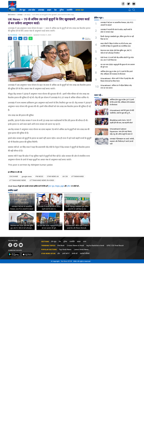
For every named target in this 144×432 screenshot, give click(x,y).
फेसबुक (57, 186)
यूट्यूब (62, 186)
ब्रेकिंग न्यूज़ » (99, 18)
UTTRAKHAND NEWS (17, 180)
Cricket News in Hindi (75, 245)
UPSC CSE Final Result (115, 245)
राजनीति (69, 10)
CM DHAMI (13, 176)
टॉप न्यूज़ (22, 10)
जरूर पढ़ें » (98, 95)
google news (27, 176)
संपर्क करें (75, 253)
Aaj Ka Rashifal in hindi (95, 245)
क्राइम (49, 10)
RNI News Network (25, 35)
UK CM (65, 176)
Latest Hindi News (81, 249)
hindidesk (14, 35)
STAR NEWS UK (53, 176)
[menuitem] (22, 10)
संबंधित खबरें (12, 190)
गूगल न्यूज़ (51, 186)
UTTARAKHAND (77, 176)
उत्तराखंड (40, 10)
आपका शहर (79, 10)
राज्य (84, 241)
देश (55, 10)
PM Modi (60, 245)
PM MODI (39, 176)
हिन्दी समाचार (11, 15)
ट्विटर (69, 186)
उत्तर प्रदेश (31, 10)
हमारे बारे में (65, 253)
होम (58, 253)
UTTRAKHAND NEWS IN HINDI (42, 180)
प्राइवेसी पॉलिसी (84, 253)
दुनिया (61, 10)
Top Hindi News (65, 249)
